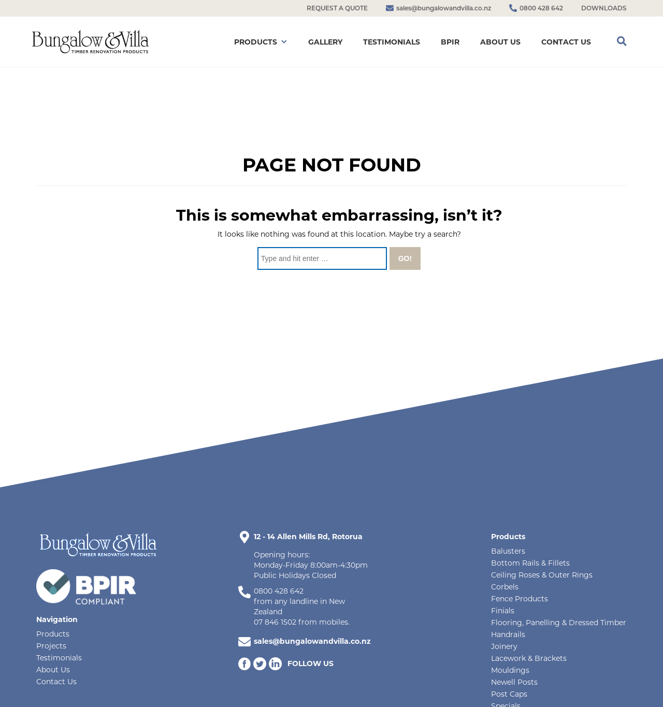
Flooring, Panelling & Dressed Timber (558, 622)
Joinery (504, 646)
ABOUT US (500, 42)
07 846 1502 (275, 622)
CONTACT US (566, 42)
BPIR (450, 42)
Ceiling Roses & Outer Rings (542, 575)
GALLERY (325, 42)
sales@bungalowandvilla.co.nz (312, 641)
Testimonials (59, 657)
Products (52, 634)
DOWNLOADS (604, 8)
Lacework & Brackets (529, 658)
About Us (53, 669)
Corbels (504, 586)
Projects (51, 646)
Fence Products (519, 598)
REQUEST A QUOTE (337, 8)
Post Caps (509, 694)
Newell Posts (514, 682)
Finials (502, 610)
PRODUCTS (255, 42)
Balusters (508, 551)
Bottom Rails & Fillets (530, 563)
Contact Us (56, 681)
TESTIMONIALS (391, 42)
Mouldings (510, 670)
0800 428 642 (279, 591)
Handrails (508, 634)
